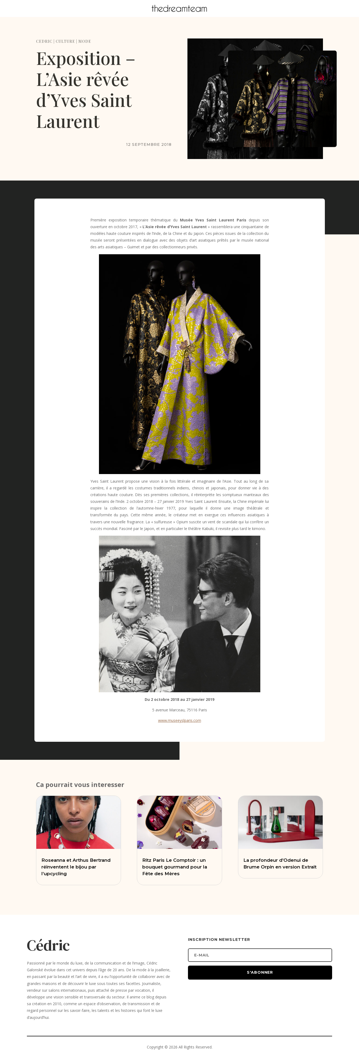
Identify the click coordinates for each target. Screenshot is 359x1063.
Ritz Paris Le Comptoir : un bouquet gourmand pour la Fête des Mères (174, 866)
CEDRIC (44, 41)
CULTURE (65, 41)
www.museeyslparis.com (179, 720)
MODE (84, 41)
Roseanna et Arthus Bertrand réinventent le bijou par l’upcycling (76, 866)
